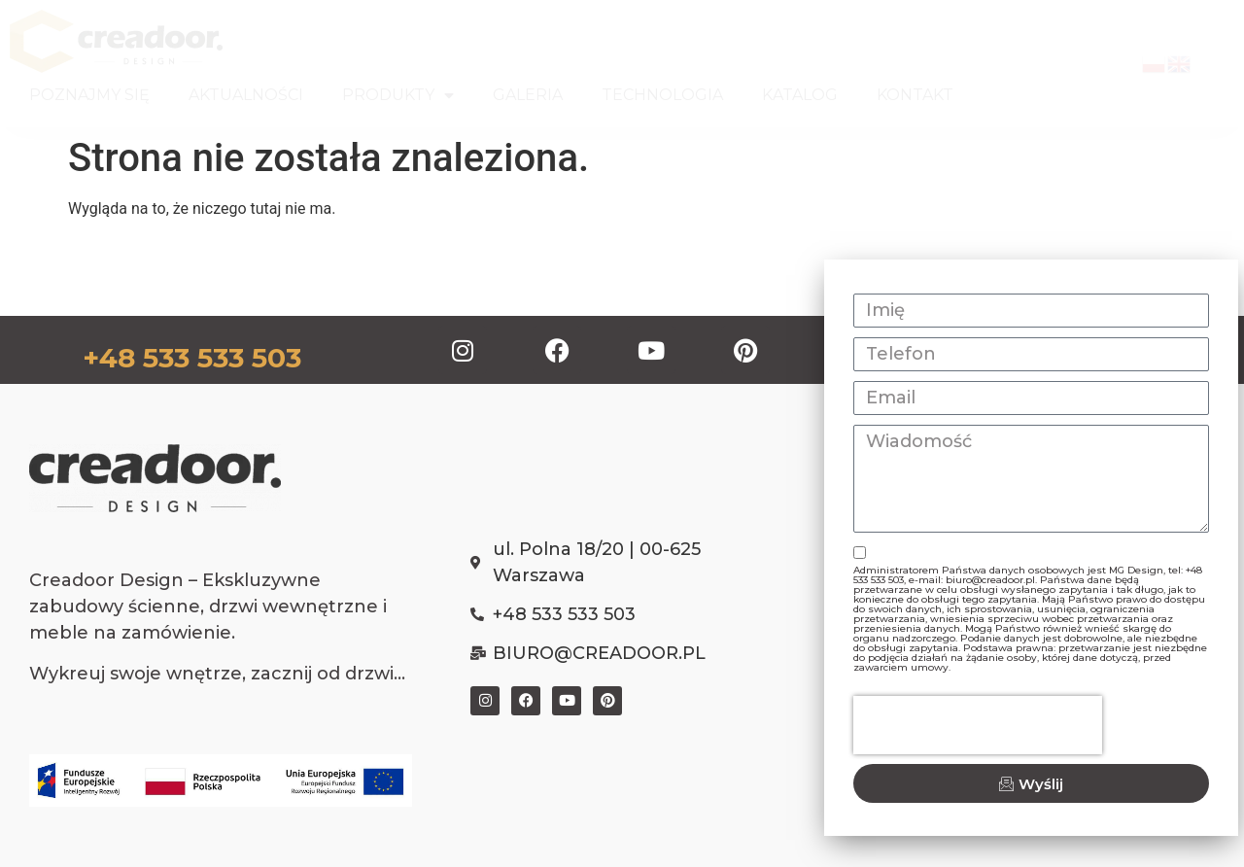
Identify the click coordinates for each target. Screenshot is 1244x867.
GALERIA (528, 95)
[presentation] (977, 725)
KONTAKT (915, 95)
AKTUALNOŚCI (246, 95)
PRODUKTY (398, 95)
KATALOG (800, 95)
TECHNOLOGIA (662, 95)
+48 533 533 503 (192, 357)
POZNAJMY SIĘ (89, 95)
